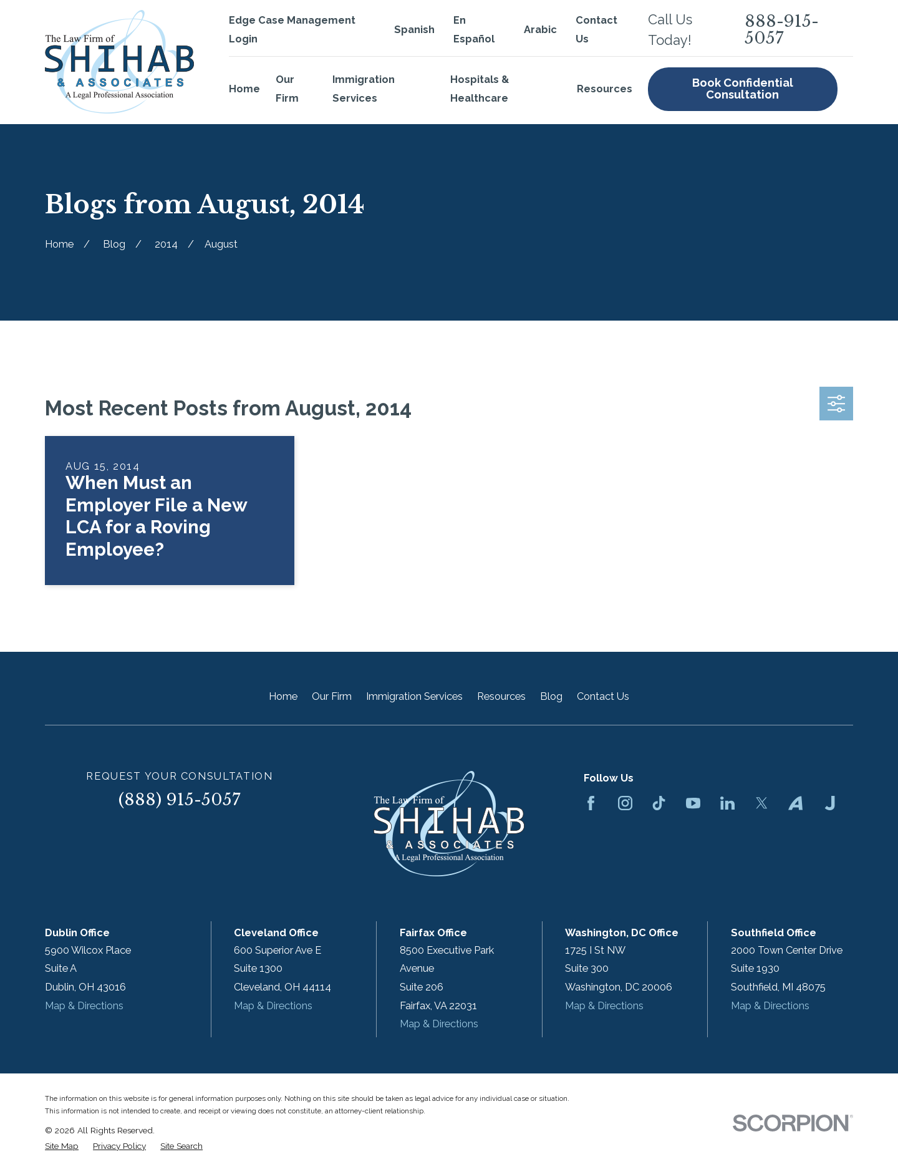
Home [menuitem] (244, 89)
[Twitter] (762, 803)
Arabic (540, 30)
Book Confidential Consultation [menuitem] (742, 88)
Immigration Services (414, 696)
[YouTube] (693, 803)
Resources (501, 696)
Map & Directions (84, 1006)
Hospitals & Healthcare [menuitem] (479, 89)
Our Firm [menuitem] (287, 89)
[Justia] (830, 803)
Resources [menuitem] (604, 89)
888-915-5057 (782, 29)
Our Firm (332, 696)
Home (283, 696)
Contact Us (603, 696)
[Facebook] (591, 803)
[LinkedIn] (727, 803)
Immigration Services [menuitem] (363, 89)
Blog (551, 696)
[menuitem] (62, 1146)
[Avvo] (795, 803)
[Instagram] (625, 803)
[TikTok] (659, 803)
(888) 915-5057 (179, 799)
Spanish (414, 30)
